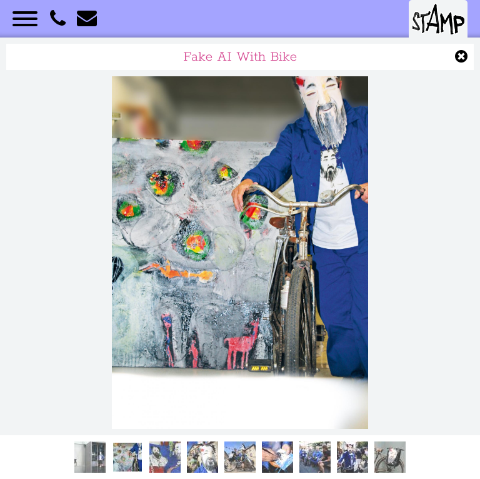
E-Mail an (86, 18)
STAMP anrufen (57, 18)
